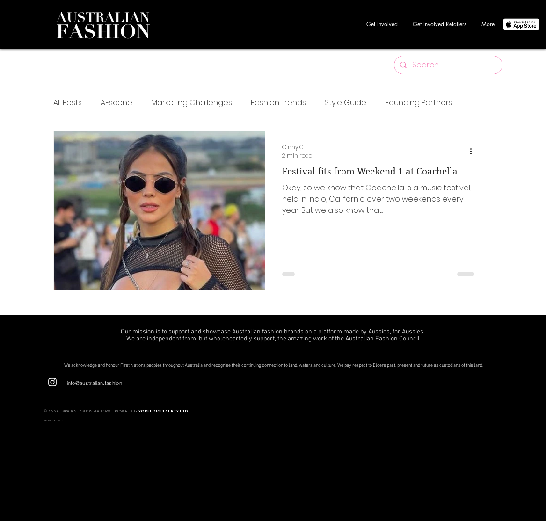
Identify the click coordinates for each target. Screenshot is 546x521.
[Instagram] (52, 382)
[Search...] (447, 65)
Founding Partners (418, 103)
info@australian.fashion (95, 383)
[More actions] (474, 151)
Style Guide (345, 103)
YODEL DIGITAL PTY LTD (163, 411)
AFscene (116, 103)
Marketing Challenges (191, 103)
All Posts (67, 103)
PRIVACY (50, 420)
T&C (60, 420)
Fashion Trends (278, 103)
